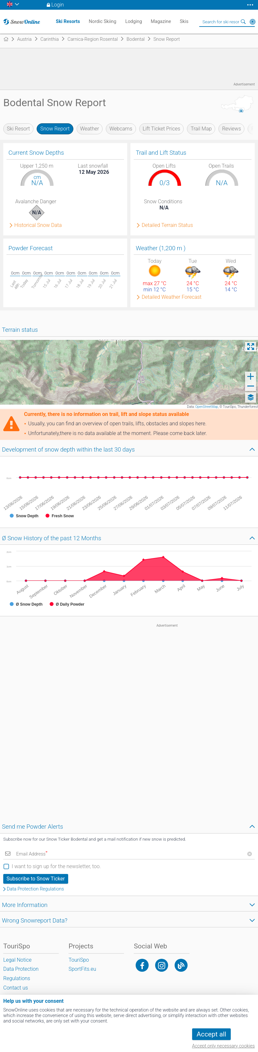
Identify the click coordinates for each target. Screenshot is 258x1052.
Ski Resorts (68, 21)
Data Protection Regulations (35, 889)
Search (243, 21)
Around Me (252, 21)
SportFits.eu (82, 969)
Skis (184, 21)
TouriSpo (78, 960)
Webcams (120, 129)
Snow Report (54, 129)
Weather (89, 129)
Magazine (161, 21)
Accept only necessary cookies (223, 1046)
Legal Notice (17, 960)
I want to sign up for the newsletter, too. (56, 866)
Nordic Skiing (103, 21)
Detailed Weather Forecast (171, 297)
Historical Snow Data (38, 225)
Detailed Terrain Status (167, 225)
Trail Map (201, 129)
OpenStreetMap (206, 407)
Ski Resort (18, 129)
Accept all (211, 1034)
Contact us (15, 988)
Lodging (133, 21)
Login (57, 5)
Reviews (231, 129)
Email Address (31, 854)
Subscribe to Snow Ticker (35, 879)
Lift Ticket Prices (161, 129)
